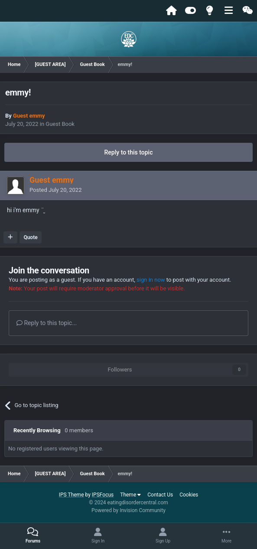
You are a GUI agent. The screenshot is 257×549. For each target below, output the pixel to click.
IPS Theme (71, 495)
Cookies (188, 495)
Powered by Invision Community (128, 510)
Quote (30, 237)
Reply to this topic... (46, 322)
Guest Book (60, 124)
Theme (130, 495)
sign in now (151, 279)
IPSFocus (103, 495)
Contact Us (160, 495)
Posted (55, 190)
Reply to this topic (128, 152)
